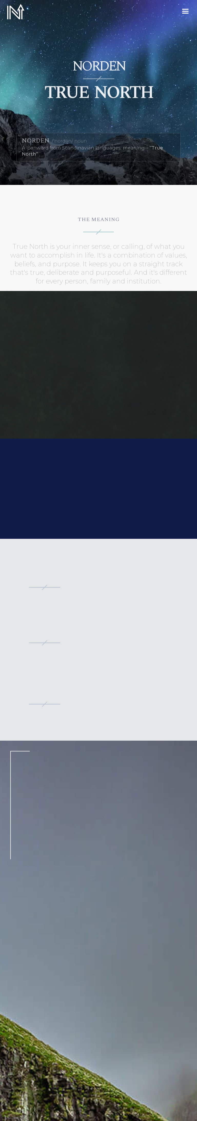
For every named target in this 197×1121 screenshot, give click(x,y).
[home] (15, 11)
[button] (185, 11)
